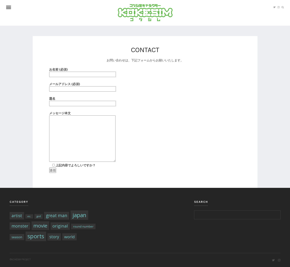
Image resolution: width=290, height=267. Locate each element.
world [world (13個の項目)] (69, 236)
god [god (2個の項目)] (38, 216)
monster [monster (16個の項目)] (20, 226)
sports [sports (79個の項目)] (35, 236)
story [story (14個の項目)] (54, 236)
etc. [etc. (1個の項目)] (29, 216)
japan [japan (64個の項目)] (79, 215)
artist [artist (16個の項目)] (17, 215)
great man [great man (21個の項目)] (56, 216)
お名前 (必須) (82, 71)
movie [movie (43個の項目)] (40, 225)
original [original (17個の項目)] (60, 226)
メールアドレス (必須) (82, 86)
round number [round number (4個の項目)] (83, 226)
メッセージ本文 (82, 137)
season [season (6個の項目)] (17, 237)
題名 (82, 101)
